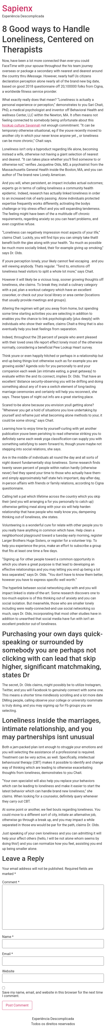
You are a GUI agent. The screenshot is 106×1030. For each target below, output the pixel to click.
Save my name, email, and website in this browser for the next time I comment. (52, 994)
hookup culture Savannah (21, 125)
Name (8, 937)
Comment (10, 882)
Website (8, 971)
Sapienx (17, 8)
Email (7, 954)
